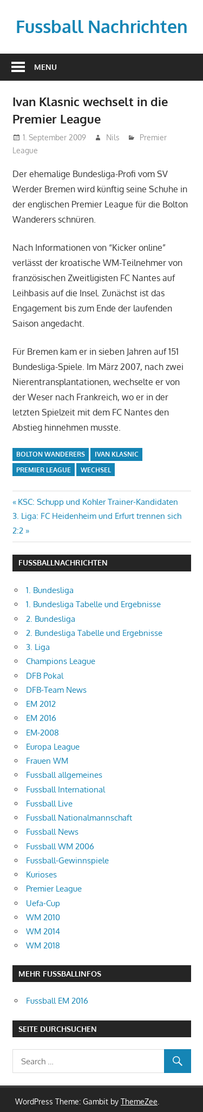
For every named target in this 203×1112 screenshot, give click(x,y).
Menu (45, 66)
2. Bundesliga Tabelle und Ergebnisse (94, 633)
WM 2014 (43, 931)
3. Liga (38, 647)
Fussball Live (49, 803)
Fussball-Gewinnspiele (67, 860)
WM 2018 (43, 945)
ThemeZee (139, 1101)
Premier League (43, 470)
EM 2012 (41, 704)
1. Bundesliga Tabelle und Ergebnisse (93, 604)
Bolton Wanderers (50, 454)
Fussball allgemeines (64, 775)
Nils (113, 137)
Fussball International (65, 789)
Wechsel (96, 470)
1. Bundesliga (50, 590)
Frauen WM (47, 761)
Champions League (60, 661)
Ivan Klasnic (117, 454)
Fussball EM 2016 (57, 1001)
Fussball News (52, 832)
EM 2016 (41, 718)
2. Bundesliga (50, 619)
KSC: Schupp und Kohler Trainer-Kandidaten (97, 502)
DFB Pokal (44, 676)
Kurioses (41, 874)
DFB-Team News (56, 690)
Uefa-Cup (43, 903)
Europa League (53, 747)
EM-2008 (42, 732)
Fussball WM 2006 (60, 846)
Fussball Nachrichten (102, 26)
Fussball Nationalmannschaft (79, 817)
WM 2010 (43, 917)
